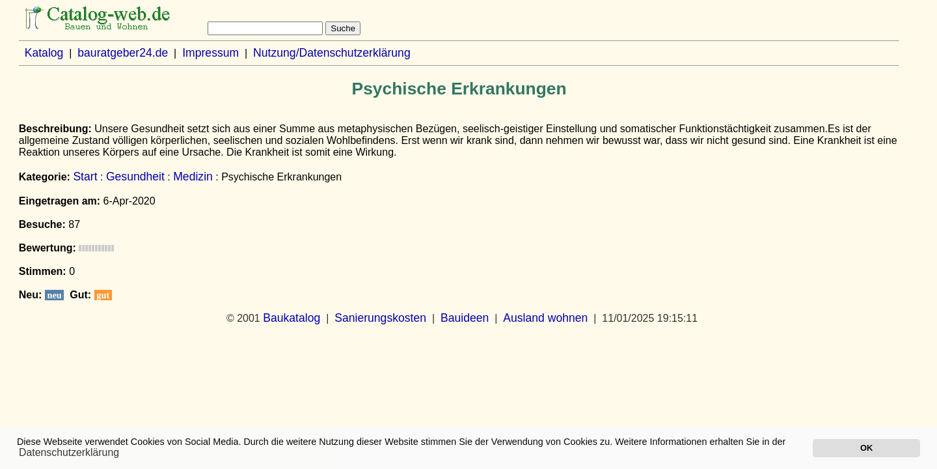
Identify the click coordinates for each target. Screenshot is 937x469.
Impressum (210, 52)
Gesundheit (135, 176)
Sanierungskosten (380, 317)
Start (85, 176)
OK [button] (866, 448)
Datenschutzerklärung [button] (69, 452)
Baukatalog (291, 317)
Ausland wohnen (545, 317)
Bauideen (465, 317)
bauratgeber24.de (122, 52)
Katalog (44, 52)
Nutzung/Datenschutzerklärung (332, 52)
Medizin (193, 176)
